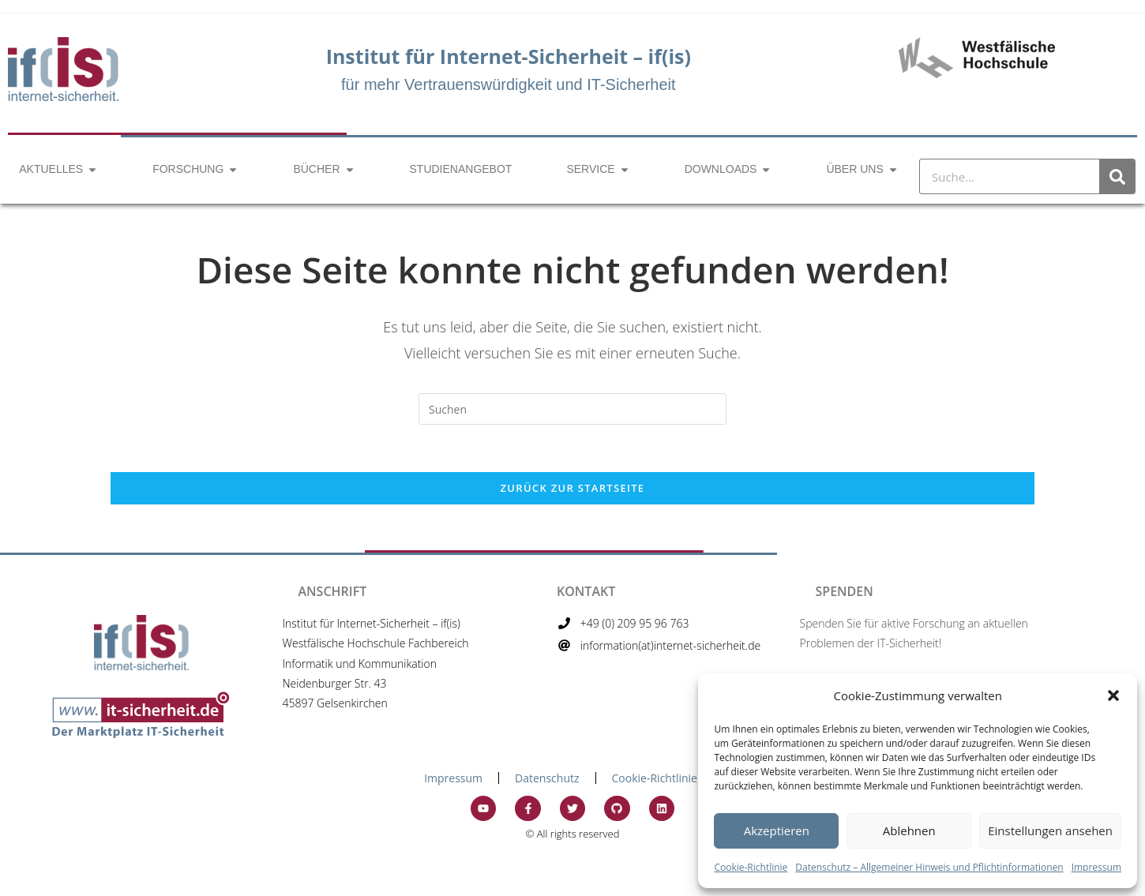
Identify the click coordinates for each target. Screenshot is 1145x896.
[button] (1113, 695)
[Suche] (1117, 176)
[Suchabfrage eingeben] (572, 409)
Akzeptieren (776, 830)
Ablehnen (909, 830)
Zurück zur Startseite (573, 488)
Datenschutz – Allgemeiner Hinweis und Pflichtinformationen (929, 867)
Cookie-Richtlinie (750, 867)
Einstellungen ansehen (1050, 830)
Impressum (1096, 867)
